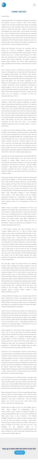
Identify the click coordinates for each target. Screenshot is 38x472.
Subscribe (19, 452)
